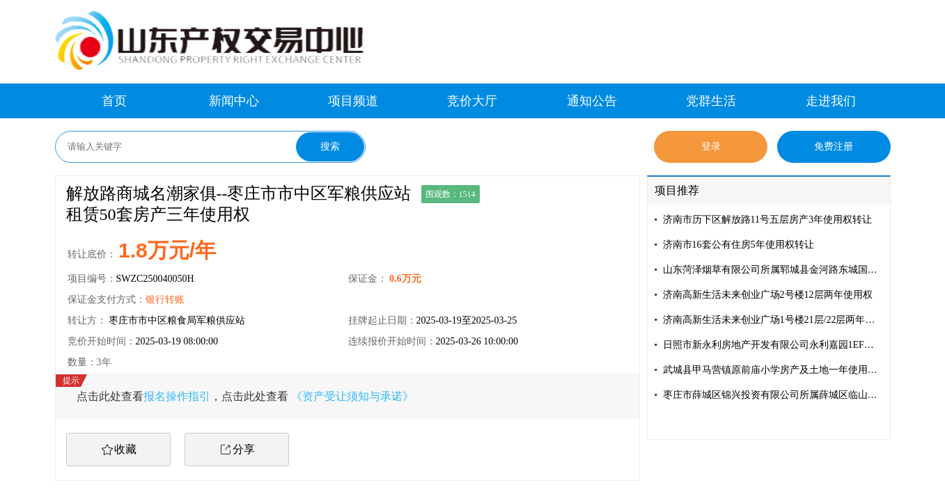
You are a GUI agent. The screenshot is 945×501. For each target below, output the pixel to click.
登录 (711, 146)
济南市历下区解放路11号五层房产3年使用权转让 (767, 219)
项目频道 (353, 101)
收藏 (125, 449)
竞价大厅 (472, 101)
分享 (244, 449)
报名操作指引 (176, 396)
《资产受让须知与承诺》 (352, 396)
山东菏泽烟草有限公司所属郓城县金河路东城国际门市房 (773, 269)
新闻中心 (234, 101)
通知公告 (592, 101)
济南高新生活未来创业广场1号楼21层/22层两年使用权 (773, 320)
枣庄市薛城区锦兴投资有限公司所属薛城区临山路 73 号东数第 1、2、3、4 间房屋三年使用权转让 (773, 395)
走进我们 (831, 101)
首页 (114, 101)
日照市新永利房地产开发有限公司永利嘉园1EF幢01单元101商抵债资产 (773, 345)
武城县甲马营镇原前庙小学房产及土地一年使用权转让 (773, 370)
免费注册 (833, 146)
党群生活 (711, 101)
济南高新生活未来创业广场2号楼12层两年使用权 (768, 294)
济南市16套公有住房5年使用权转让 (738, 244)
